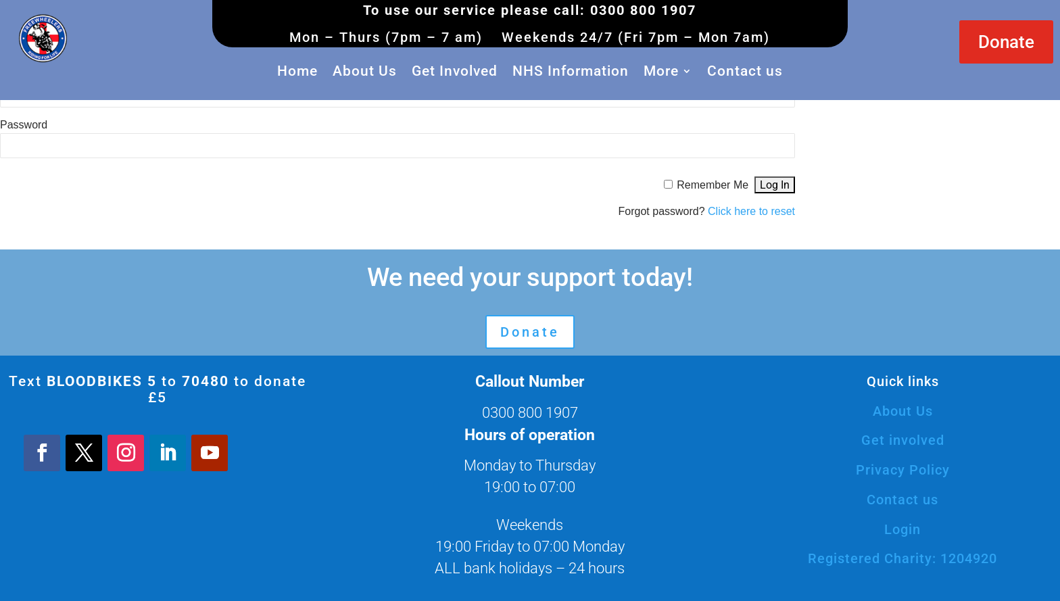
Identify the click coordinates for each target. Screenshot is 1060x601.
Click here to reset (751, 211)
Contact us (745, 71)
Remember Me (712, 185)
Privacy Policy (903, 470)
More (661, 71)
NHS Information (570, 71)
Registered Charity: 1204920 (902, 558)
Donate (1006, 42)
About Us (365, 71)
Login (902, 529)
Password (23, 124)
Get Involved (455, 71)
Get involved (902, 440)
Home (297, 71)
